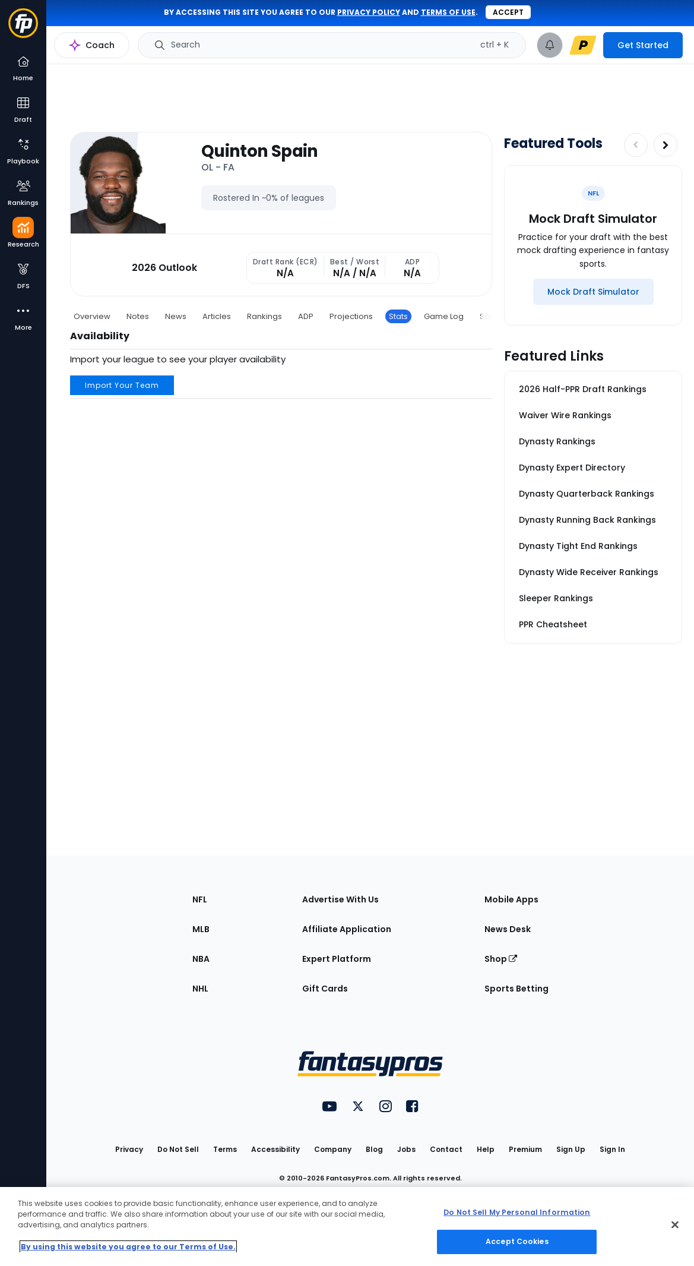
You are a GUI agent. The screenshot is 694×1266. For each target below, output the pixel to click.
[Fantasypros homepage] (23, 28)
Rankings (264, 316)
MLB (201, 929)
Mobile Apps (511, 899)
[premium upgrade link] (583, 45)
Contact (446, 1149)
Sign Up (570, 1149)
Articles (216, 316)
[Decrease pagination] (636, 145)
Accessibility (275, 1149)
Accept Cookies (517, 1241)
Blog (374, 1149)
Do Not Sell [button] (178, 1149)
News (175, 316)
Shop (500, 959)
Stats (398, 316)
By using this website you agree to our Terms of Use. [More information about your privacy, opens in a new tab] (128, 1247)
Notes (137, 316)
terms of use (448, 12)
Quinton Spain (259, 152)
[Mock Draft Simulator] (593, 292)
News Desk (507, 929)
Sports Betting (516, 989)
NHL (200, 989)
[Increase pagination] (665, 145)
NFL (199, 899)
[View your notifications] (550, 45)
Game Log (444, 316)
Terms (225, 1149)
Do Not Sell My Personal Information (516, 1212)
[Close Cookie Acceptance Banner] (675, 1224)
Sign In (612, 1149)
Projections (351, 316)
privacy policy (368, 12)
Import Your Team (122, 385)
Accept (508, 12)
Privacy (129, 1149)
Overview (92, 316)
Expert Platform (336, 959)
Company (332, 1149)
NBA (201, 959)
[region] (347, 1226)
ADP (305, 316)
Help (486, 1149)
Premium (525, 1149)
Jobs (406, 1149)
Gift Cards (325, 989)
